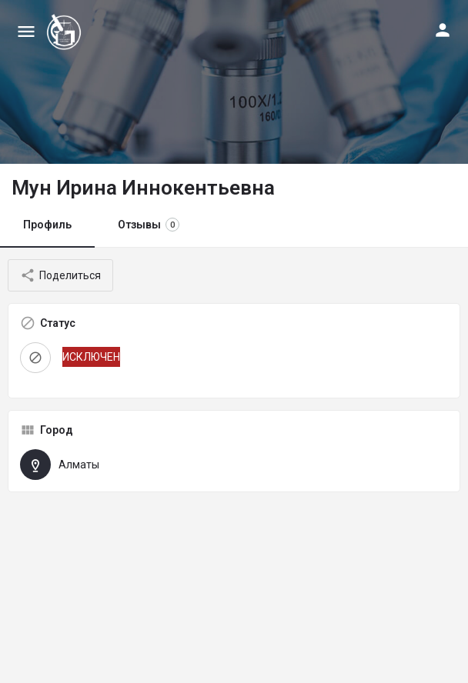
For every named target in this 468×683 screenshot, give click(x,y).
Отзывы (148, 225)
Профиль (47, 224)
